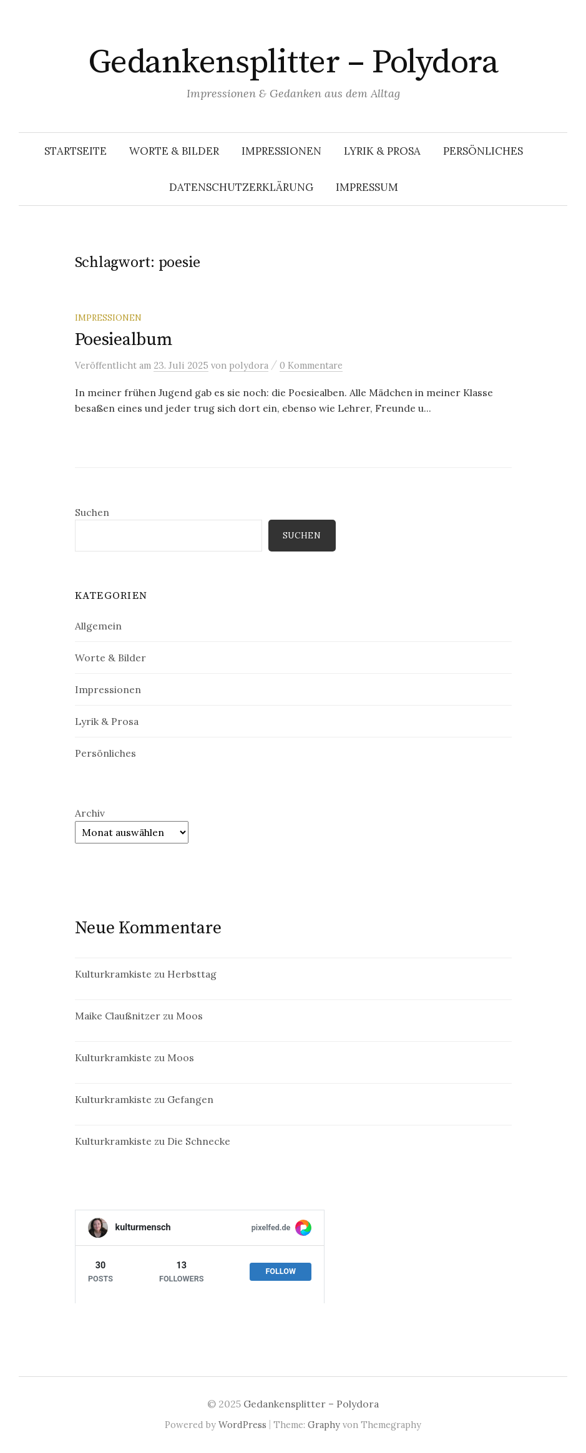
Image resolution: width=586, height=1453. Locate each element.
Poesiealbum (124, 340)
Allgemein (98, 626)
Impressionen (281, 151)
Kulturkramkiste (113, 974)
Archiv (90, 813)
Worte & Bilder (174, 151)
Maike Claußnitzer (117, 1015)
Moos (189, 1015)
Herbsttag (192, 974)
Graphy (324, 1425)
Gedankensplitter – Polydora (293, 62)
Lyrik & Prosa (382, 151)
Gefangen (190, 1099)
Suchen (92, 512)
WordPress (242, 1425)
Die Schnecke (198, 1141)
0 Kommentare (311, 365)
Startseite (75, 151)
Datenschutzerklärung (241, 187)
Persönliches (483, 151)
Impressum (367, 187)
